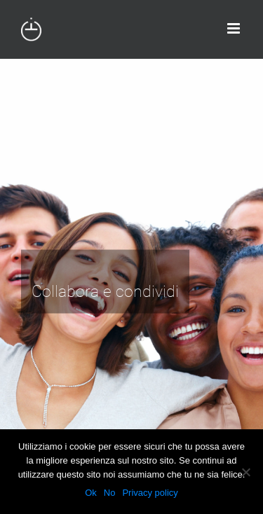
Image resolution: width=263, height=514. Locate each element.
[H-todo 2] (131, 286)
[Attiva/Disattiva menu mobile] (234, 28)
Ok (91, 492)
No (110, 492)
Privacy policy (149, 492)
